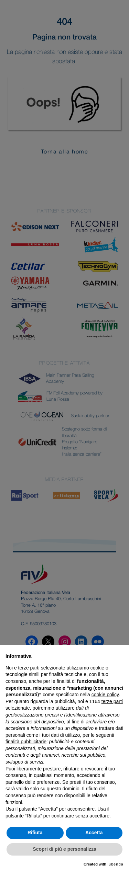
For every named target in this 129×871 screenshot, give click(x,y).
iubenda (115, 864)
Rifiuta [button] (35, 832)
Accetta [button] (94, 832)
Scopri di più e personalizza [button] (64, 849)
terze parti (112, 701)
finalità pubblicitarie (26, 741)
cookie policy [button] (105, 694)
